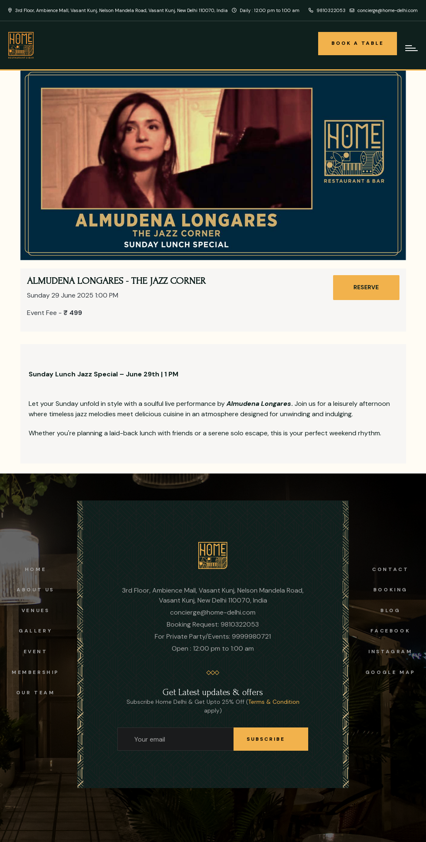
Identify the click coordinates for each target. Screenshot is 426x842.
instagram (390, 651)
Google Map (390, 672)
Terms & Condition (273, 701)
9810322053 (327, 10)
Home (35, 569)
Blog (390, 610)
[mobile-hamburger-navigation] (411, 48)
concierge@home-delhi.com (384, 10)
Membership (35, 672)
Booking (390, 589)
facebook (390, 630)
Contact (390, 569)
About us (35, 589)
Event (36, 651)
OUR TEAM (35, 692)
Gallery (35, 630)
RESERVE (366, 287)
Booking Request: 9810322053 (213, 624)
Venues (36, 610)
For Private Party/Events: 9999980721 (213, 636)
